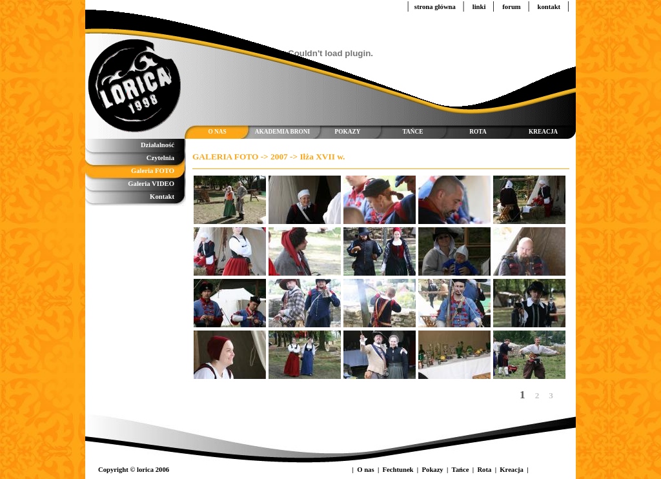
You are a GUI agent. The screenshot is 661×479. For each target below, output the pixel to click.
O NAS (217, 131)
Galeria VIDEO (151, 183)
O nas (366, 469)
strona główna (436, 6)
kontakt (550, 6)
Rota (485, 469)
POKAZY (348, 131)
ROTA (477, 131)
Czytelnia (160, 157)
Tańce (461, 469)
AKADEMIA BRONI (282, 131)
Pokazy (433, 469)
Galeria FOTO (152, 170)
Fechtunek (399, 469)
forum (512, 6)
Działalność (157, 144)
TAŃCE (413, 131)
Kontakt (162, 196)
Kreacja (512, 469)
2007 (279, 156)
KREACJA (543, 131)
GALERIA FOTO (225, 156)
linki (480, 6)
